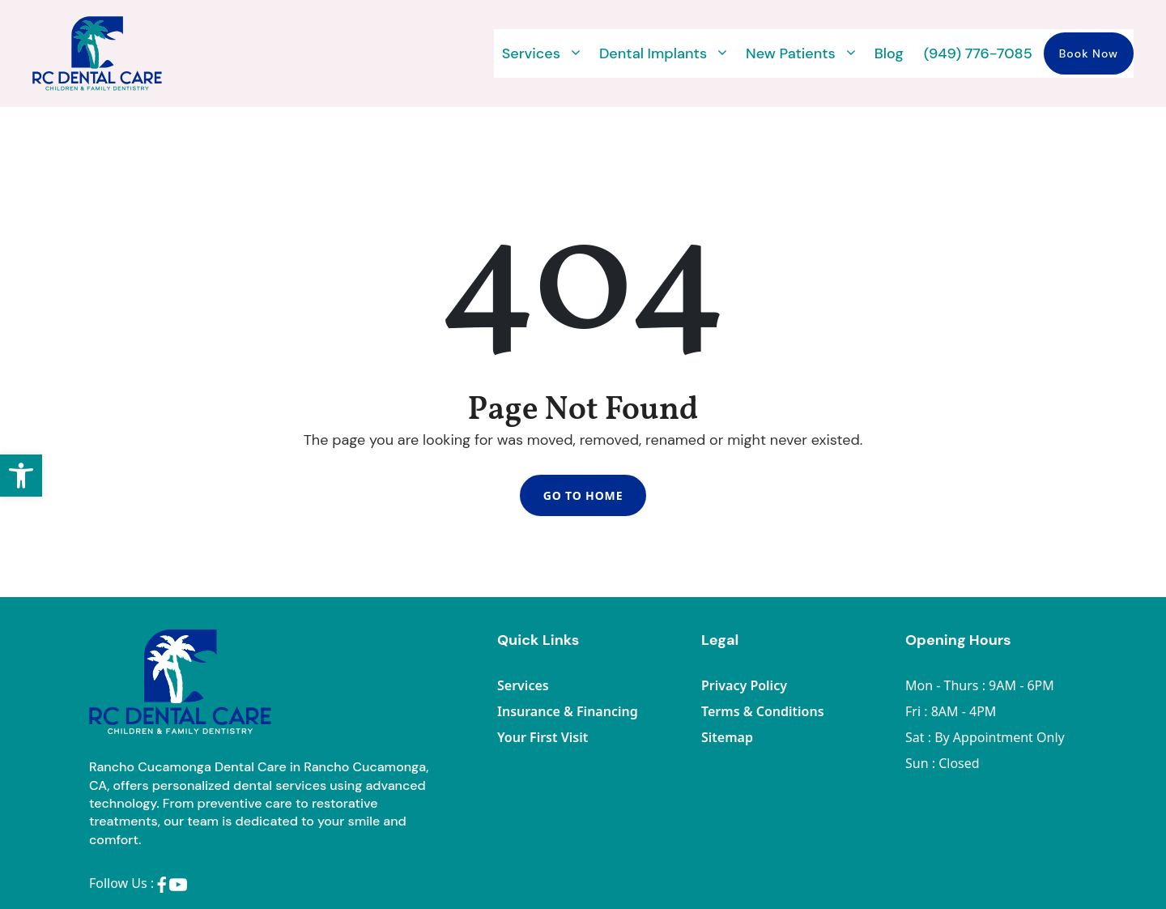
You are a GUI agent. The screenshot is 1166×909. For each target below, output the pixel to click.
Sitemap (727, 740)
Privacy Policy (744, 688)
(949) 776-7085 (978, 53)
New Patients (802, 53)
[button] (21, 475)
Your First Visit (542, 740)
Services (542, 53)
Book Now (1088, 53)
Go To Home (583, 497)
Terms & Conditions (762, 714)
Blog (889, 53)
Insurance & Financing (567, 714)
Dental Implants (664, 53)
